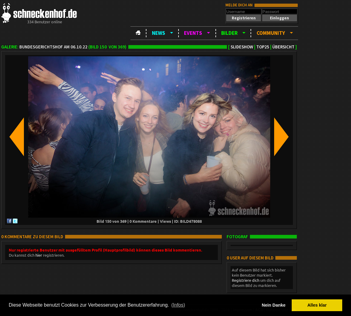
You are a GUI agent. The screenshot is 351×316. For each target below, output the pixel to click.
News (158, 33)
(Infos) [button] (178, 305)
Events (193, 33)
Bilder (229, 33)
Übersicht (283, 47)
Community (271, 33)
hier (38, 255)
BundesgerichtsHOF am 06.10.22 (53, 47)
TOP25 (262, 47)
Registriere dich (245, 280)
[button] (243, 18)
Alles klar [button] (317, 305)
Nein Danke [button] (273, 305)
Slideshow (242, 47)
